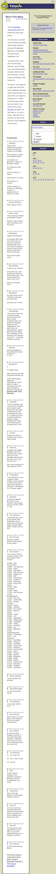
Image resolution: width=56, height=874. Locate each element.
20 (8, 717)
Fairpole (36, 48)
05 (36, 162)
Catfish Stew (37, 43)
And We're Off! (37, 106)
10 (33, 174)
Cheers (35, 86)
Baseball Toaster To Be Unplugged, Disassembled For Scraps (42, 52)
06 (33, 162)
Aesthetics (36, 116)
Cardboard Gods (38, 72)
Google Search (38, 127)
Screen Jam (37, 113)
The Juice (36, 67)
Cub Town (36, 57)
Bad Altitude (37, 89)
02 (33, 155)
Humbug (36, 62)
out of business (11, 865)
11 (36, 160)
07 (41, 160)
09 (36, 174)
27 (8, 846)
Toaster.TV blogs (39, 109)
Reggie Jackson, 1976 (40, 74)
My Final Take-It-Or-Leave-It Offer (44, 64)
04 (38, 162)
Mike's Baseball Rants (40, 94)
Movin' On (36, 101)
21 (8, 733)
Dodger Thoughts (39, 84)
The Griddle (37, 77)
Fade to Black (37, 59)
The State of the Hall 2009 (41, 96)
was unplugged (47, 28)
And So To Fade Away (40, 45)
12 (33, 160)
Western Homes (38, 111)
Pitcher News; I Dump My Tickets (43, 91)
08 (38, 160)
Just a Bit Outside (39, 104)
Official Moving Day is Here (42, 69)
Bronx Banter (37, 99)
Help (53, 1)
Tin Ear (35, 115)
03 (41, 162)
